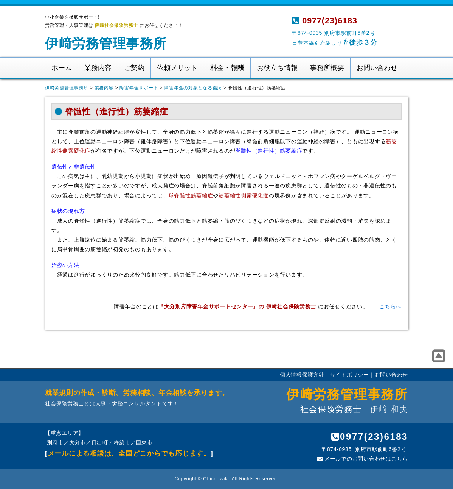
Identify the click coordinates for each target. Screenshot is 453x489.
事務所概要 (327, 68)
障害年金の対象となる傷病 (193, 88)
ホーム (61, 68)
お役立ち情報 (277, 68)
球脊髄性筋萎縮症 (191, 195)
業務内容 (98, 68)
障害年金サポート (138, 88)
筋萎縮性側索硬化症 (244, 195)
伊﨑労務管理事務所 (106, 43)
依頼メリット (177, 68)
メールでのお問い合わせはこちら (362, 459)
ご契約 (134, 68)
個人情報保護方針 (302, 375)
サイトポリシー (349, 375)
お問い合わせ (377, 68)
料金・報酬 (227, 68)
